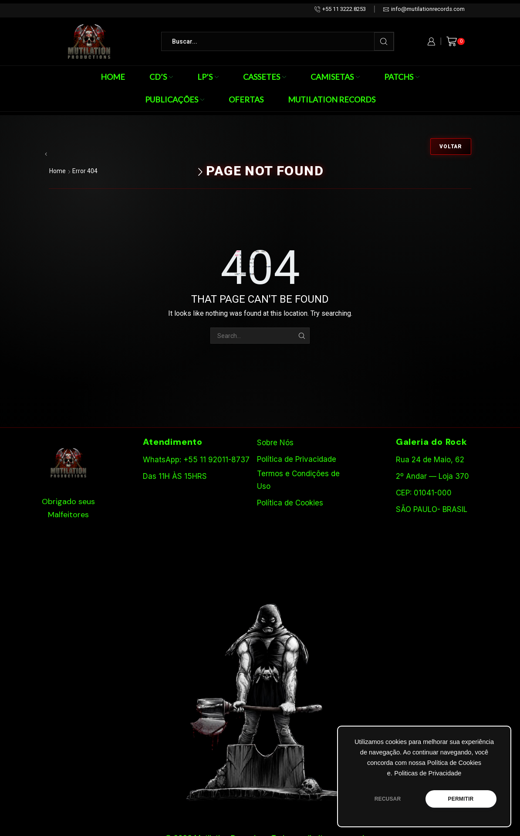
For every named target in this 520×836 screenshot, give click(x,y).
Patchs (401, 77)
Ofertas (246, 99)
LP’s (208, 77)
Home (113, 77)
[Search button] (384, 41)
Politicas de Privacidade (427, 773)
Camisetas (335, 77)
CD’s (161, 77)
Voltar (450, 146)
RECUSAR (388, 799)
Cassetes (264, 77)
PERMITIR (461, 799)
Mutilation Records (331, 99)
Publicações (174, 99)
